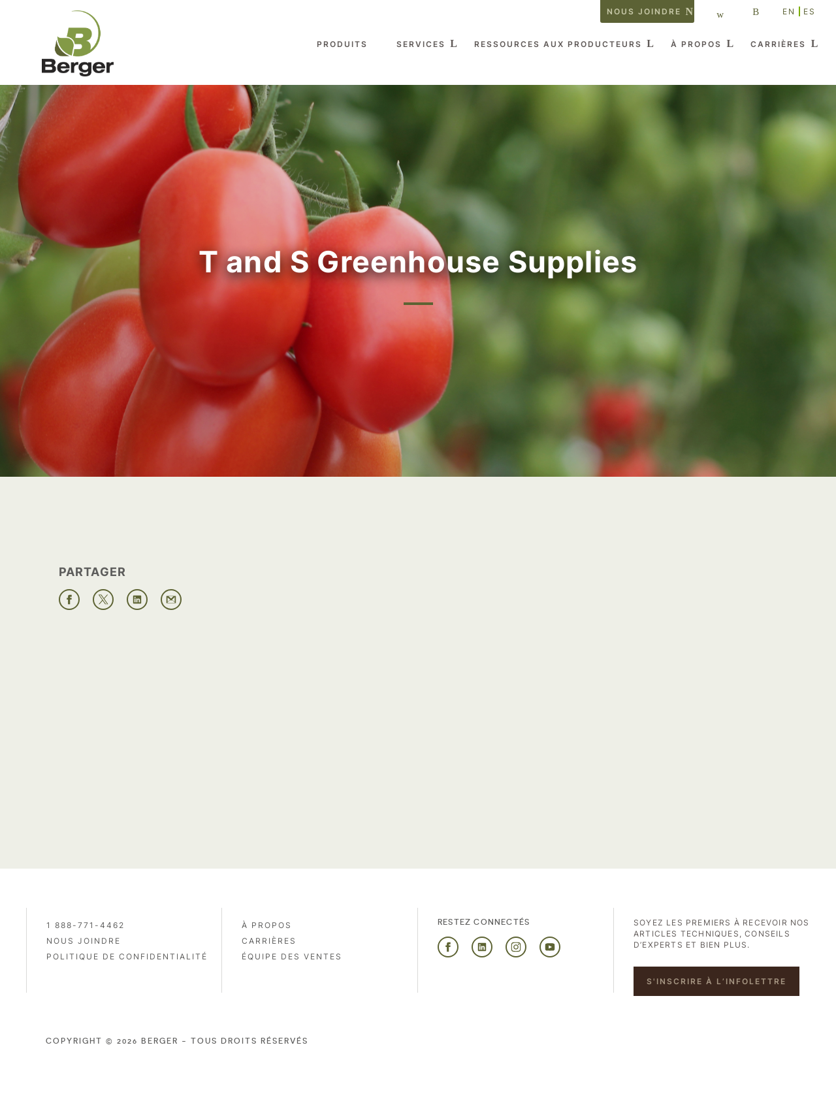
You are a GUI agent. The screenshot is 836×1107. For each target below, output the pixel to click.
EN (789, 11)
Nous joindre (644, 11)
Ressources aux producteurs (558, 44)
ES (809, 11)
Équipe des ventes (292, 956)
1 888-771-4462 (85, 925)
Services (420, 44)
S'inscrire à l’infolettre (716, 981)
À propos (696, 44)
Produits (342, 44)
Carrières (778, 44)
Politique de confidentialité (127, 956)
